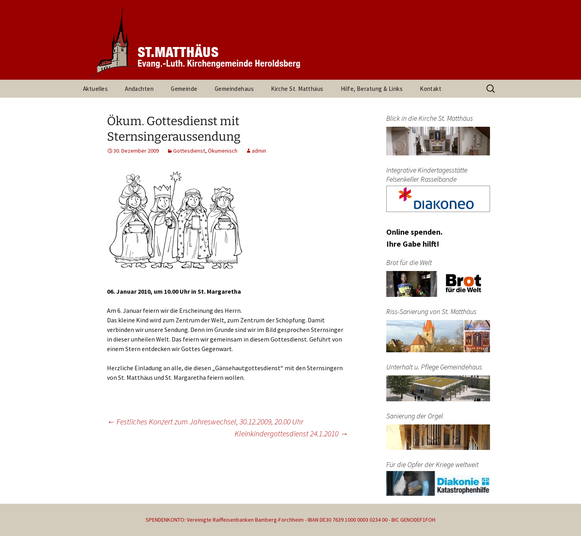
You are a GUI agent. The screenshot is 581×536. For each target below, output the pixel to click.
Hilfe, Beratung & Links (372, 88)
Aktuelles (95, 88)
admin (259, 150)
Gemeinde (184, 88)
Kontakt (430, 88)
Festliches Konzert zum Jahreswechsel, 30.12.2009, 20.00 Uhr (205, 421)
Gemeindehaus (234, 88)
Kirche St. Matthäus (297, 88)
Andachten (139, 88)
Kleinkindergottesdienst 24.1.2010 (291, 433)
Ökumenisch (222, 150)
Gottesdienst (189, 150)
